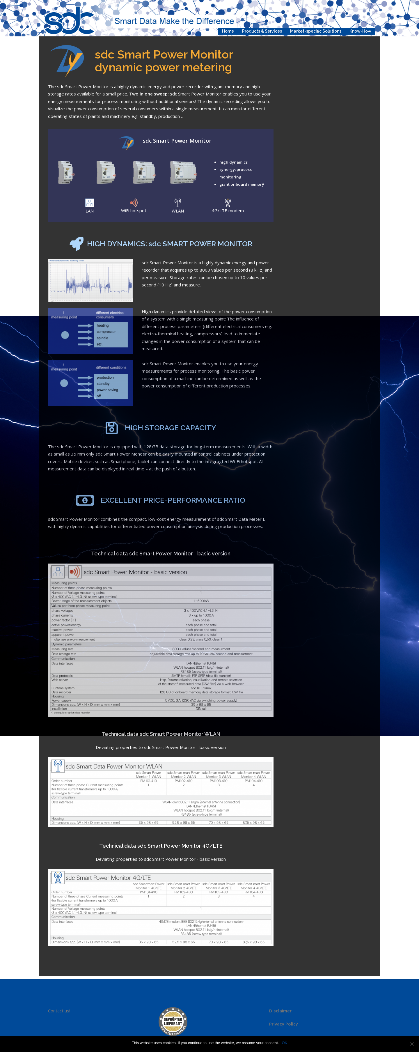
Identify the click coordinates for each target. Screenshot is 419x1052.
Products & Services (262, 31)
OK (284, 1043)
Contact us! (59, 1011)
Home (228, 31)
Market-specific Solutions (315, 31)
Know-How (360, 31)
